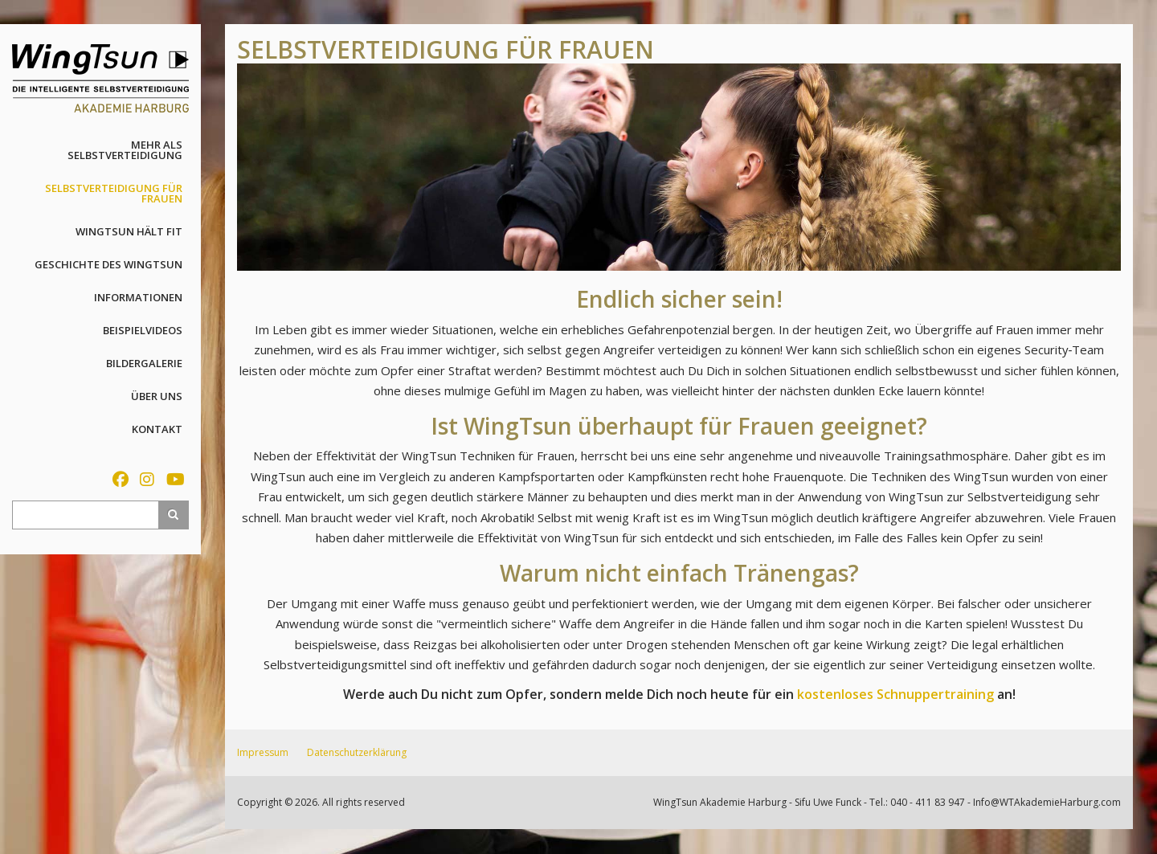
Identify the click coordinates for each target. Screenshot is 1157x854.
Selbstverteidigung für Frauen (113, 193)
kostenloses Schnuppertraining (895, 694)
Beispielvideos (142, 330)
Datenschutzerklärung (357, 752)
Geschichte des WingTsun (108, 264)
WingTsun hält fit (129, 231)
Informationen (138, 297)
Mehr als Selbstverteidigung (124, 149)
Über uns (156, 396)
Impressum (262, 752)
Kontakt (157, 429)
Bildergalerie (144, 363)
